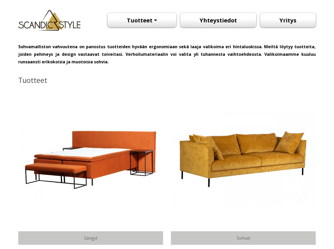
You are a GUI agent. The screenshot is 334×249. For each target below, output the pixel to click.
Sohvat (243, 238)
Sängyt (91, 238)
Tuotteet (139, 20)
